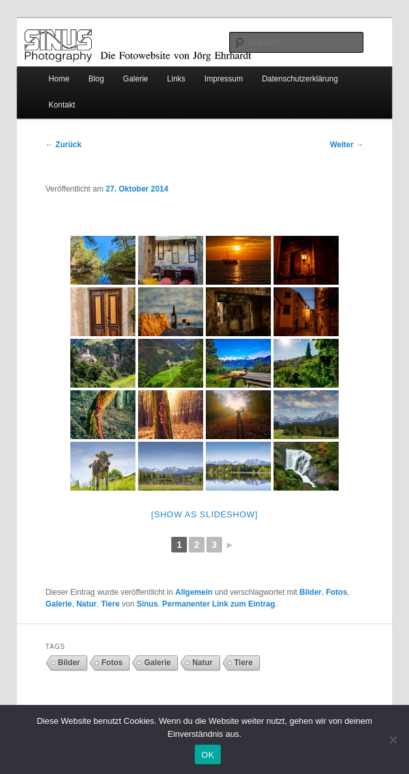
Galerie (135, 78)
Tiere (110, 604)
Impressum (223, 78)
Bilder (311, 592)
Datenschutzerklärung (300, 78)
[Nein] (392, 739)
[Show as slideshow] (204, 514)
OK (207, 755)
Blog (96, 78)
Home (59, 78)
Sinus (147, 604)
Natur (86, 604)
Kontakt (62, 104)
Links (176, 78)
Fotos (336, 592)
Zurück (63, 144)
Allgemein (193, 592)
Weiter (346, 144)
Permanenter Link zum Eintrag (218, 604)
